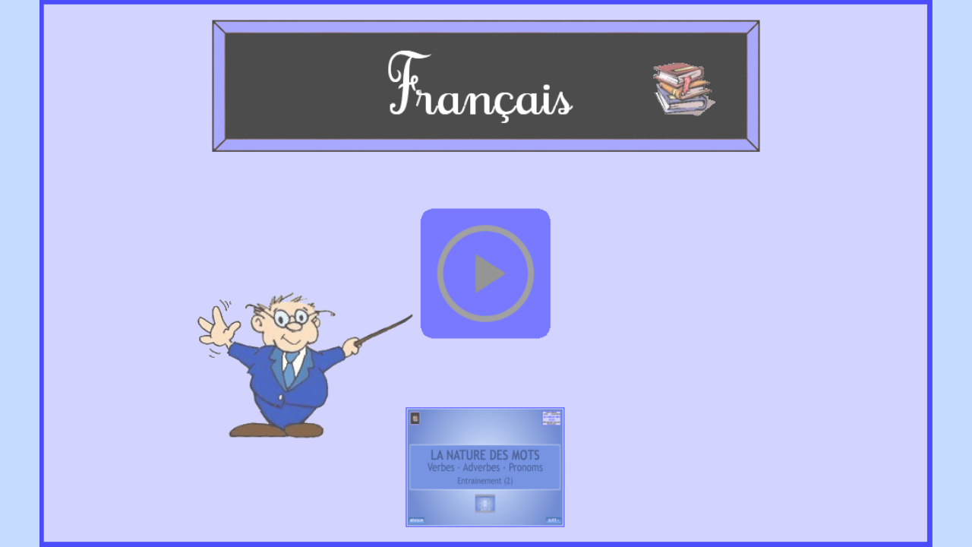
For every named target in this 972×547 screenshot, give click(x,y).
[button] (485, 273)
